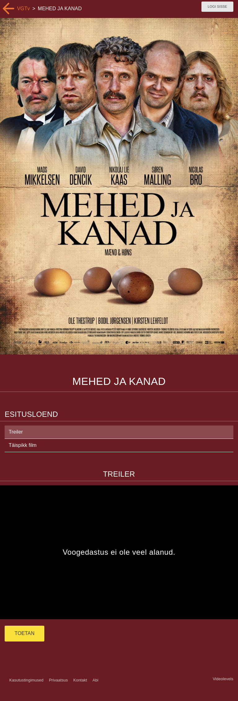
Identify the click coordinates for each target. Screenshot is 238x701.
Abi (95, 680)
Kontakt (80, 680)
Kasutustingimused (26, 680)
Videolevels (223, 679)
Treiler (16, 431)
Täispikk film (23, 445)
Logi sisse (217, 6)
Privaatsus (58, 680)
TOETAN (24, 633)
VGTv (23, 8)
